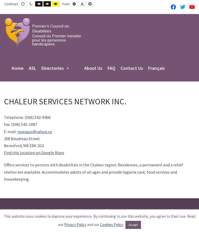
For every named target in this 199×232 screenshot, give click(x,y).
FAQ (111, 68)
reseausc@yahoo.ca (34, 131)
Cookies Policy (111, 224)
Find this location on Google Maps (34, 152)
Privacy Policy (75, 224)
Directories (55, 68)
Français (156, 68)
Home (18, 68)
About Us (93, 68)
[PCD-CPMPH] (43, 32)
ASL (32, 68)
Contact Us (131, 68)
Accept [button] (133, 225)
